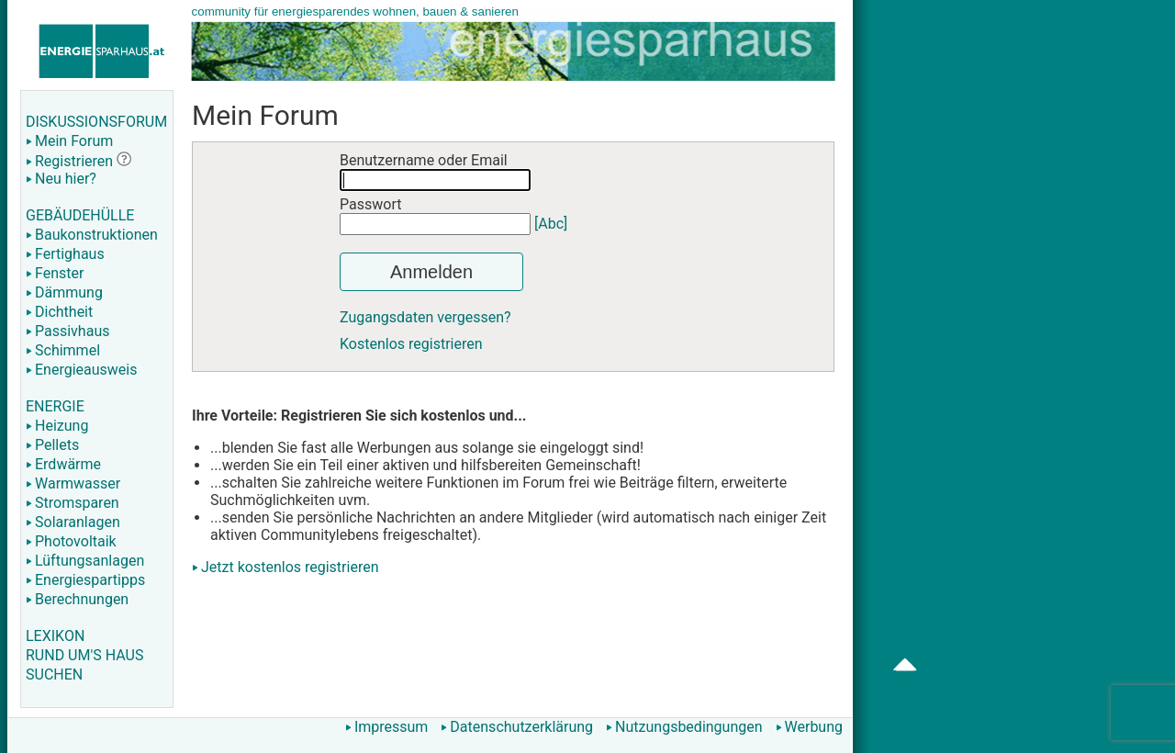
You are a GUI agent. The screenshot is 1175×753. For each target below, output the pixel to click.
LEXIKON (55, 636)
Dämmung (64, 292)
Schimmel (63, 350)
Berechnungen (77, 599)
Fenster (55, 273)
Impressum (387, 727)
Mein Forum (69, 141)
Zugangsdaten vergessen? (425, 317)
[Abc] (550, 223)
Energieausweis (81, 369)
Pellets (52, 445)
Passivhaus (67, 331)
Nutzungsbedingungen (684, 727)
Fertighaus (65, 254)
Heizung (57, 425)
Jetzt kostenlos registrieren (290, 567)
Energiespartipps (85, 580)
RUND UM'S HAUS (84, 655)
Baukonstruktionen (92, 234)
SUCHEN (54, 674)
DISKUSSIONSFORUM (96, 121)
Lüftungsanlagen (85, 560)
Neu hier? (61, 178)
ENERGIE (55, 406)
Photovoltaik (71, 541)
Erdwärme (63, 464)
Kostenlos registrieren (411, 344)
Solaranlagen (73, 522)
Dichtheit (59, 311)
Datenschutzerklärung (517, 727)
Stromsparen (72, 502)
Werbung (809, 727)
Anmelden (431, 272)
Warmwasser (73, 483)
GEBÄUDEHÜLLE (80, 215)
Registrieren (69, 161)
